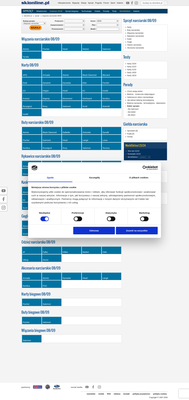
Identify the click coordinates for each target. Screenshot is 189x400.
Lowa (104, 140)
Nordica (106, 98)
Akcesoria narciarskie (135, 48)
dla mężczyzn (133, 109)
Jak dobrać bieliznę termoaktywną (140, 100)
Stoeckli (106, 106)
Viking (25, 260)
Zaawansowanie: (56, 25)
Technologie (86, 11)
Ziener (46, 260)
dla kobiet (131, 112)
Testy (114, 11)
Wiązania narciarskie (135, 33)
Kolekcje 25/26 (56, 11)
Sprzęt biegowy (71, 11)
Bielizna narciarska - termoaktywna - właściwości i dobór (149, 103)
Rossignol (27, 106)
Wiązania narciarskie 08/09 (40, 39)
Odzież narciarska (134, 45)
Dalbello (66, 132)
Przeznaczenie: (57, 29)
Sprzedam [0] (132, 131)
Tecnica (105, 148)
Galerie (120, 3)
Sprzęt (91, 3)
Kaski (129, 39)
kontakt (126, 394)
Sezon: (93, 21)
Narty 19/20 (131, 73)
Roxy (45, 106)
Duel (25, 83)
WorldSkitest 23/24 (135, 145)
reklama (117, 394)
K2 (84, 91)
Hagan (46, 91)
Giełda (97, 11)
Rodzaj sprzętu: (29, 21)
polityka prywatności (141, 394)
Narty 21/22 (131, 70)
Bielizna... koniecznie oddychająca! (141, 94)
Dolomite (87, 132)
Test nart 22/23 (133, 151)
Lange (85, 140)
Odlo (104, 252)
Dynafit (105, 132)
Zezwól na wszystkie (137, 230)
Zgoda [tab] (50, 177)
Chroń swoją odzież (135, 91)
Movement (67, 98)
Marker (86, 49)
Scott (85, 106)
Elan (85, 83)
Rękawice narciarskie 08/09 (40, 156)
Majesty (46, 98)
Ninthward (87, 98)
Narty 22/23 (131, 67)
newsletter (91, 394)
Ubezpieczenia (64, 3)
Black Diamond (89, 75)
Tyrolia (26, 57)
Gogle (129, 42)
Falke (45, 252)
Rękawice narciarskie (135, 36)
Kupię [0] (130, 134)
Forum (106, 3)
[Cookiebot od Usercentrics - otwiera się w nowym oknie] (145, 168)
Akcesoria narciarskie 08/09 (41, 268)
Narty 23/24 (131, 64)
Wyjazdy (75, 3)
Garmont (47, 140)
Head (65, 49)
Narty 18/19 (131, 75)
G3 (24, 91)
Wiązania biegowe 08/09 (38, 330)
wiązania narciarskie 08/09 (52, 16)
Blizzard (106, 75)
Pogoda (98, 3)
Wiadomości (41, 11)
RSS (109, 394)
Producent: (59, 21)
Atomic (26, 49)
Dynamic (47, 83)
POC (45, 286)
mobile (101, 394)
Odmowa (94, 230)
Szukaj (129, 137)
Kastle (105, 91)
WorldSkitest (125, 11)
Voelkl (25, 114)
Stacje (83, 3)
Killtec (65, 252)
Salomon (106, 49)
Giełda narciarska (135, 124)
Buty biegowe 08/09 (35, 312)
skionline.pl (28, 16)
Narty (129, 27)
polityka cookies (160, 394)
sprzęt (37, 16)
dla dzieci (131, 115)
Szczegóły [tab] (94, 177)
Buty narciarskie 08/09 (37, 122)
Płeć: (94, 25)
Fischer (46, 49)
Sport (113, 3)
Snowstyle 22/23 (134, 154)
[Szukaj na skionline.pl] (166, 3)
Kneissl (26, 98)
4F (24, 252)
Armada (46, 75)
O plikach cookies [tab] (138, 177)
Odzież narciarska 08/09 (38, 242)
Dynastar (67, 83)
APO (25, 75)
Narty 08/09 (30, 65)
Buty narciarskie (133, 30)
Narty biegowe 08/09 (35, 294)
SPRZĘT (28, 11)
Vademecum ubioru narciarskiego (140, 97)
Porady (106, 11)
